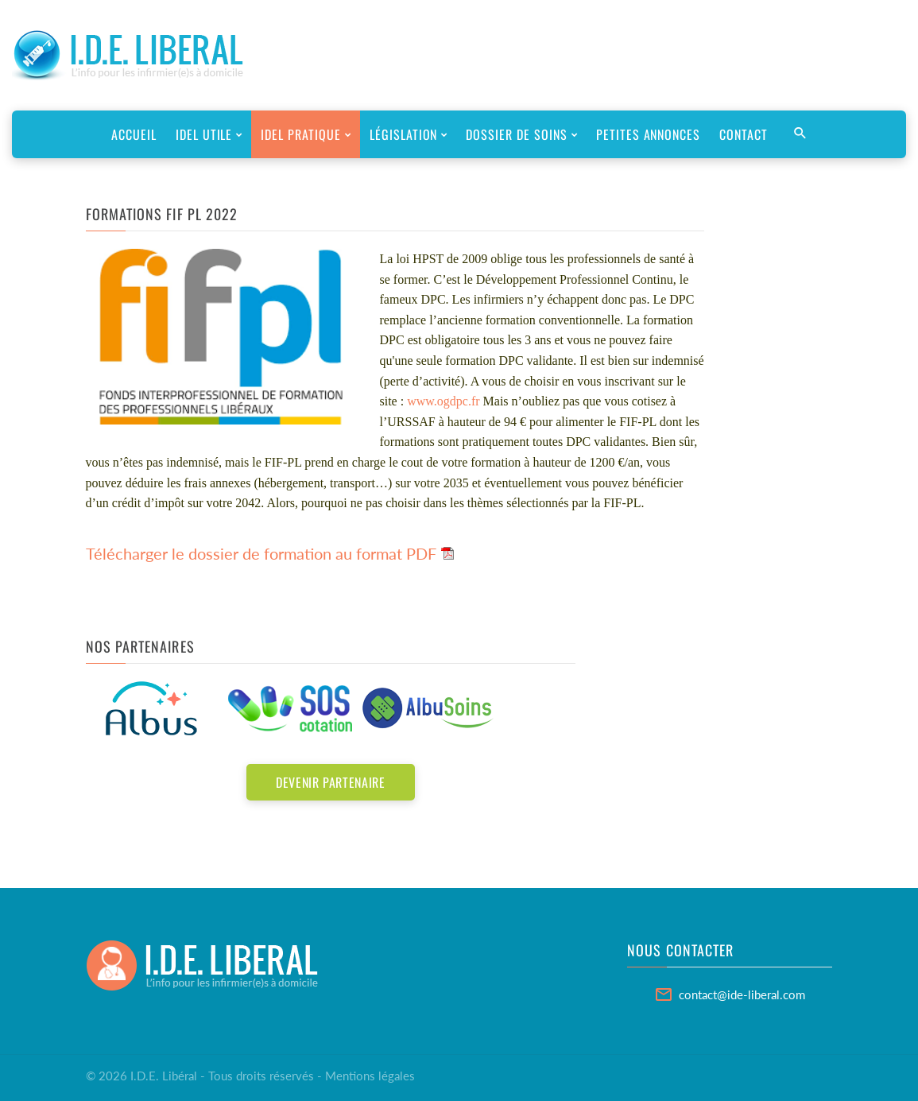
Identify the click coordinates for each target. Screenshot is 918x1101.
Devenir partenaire (330, 782)
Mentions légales (370, 1075)
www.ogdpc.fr (443, 401)
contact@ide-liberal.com (742, 994)
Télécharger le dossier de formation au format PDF (261, 553)
